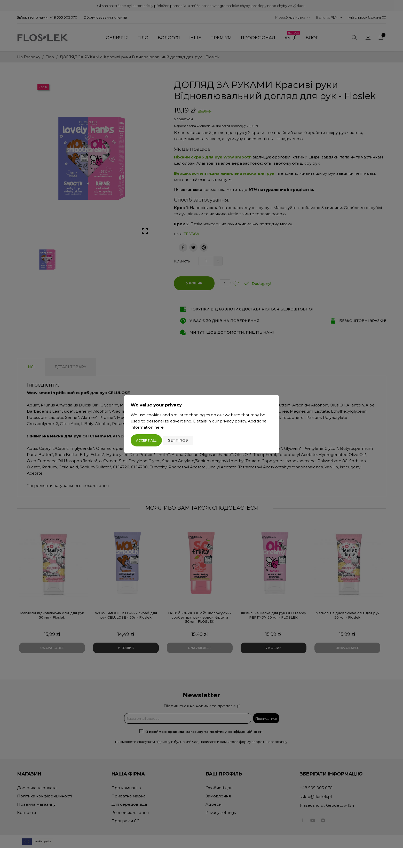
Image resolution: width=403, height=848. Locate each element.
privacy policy (233, 421)
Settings (178, 440)
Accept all (146, 440)
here (159, 427)
